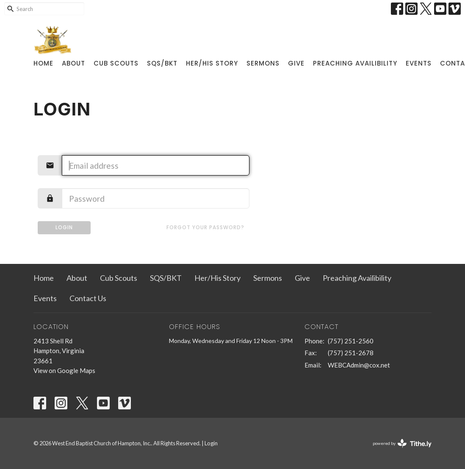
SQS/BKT (162, 63)
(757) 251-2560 (351, 341)
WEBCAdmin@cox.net (359, 365)
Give (296, 63)
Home (43, 63)
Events (419, 63)
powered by (402, 443)
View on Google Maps (64, 370)
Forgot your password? (205, 227)
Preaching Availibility (355, 63)
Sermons (263, 63)
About (73, 63)
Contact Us (87, 298)
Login (64, 227)
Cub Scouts (116, 63)
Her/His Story (212, 63)
